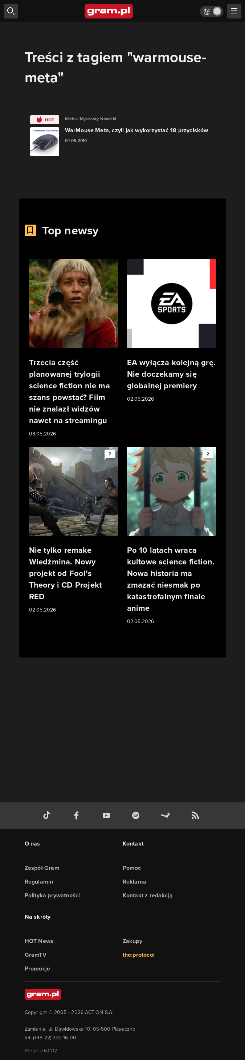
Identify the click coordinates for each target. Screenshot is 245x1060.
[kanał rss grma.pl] (197, 815)
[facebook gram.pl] (78, 815)
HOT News (39, 941)
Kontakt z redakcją (148, 895)
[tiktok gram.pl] (48, 815)
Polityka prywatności (52, 895)
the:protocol (139, 955)
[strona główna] (109, 11)
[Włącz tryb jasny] (211, 11)
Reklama (134, 881)
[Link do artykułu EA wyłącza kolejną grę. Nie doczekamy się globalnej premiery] (172, 331)
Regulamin (39, 881)
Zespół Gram (42, 868)
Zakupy (132, 941)
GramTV (35, 955)
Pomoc (132, 868)
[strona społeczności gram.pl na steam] (167, 815)
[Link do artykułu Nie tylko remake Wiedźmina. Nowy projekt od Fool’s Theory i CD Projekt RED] (74, 530)
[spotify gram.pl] (137, 815)
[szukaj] (11, 11)
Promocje (37, 968)
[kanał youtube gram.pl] (108, 815)
